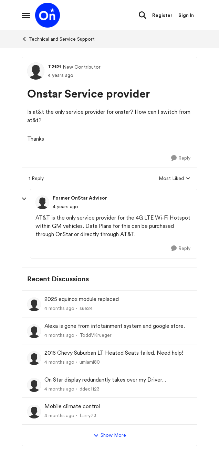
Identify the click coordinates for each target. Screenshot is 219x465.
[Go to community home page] (47, 15)
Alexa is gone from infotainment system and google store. (114, 326)
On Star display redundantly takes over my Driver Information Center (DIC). (103, 380)
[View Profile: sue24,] (34, 304)
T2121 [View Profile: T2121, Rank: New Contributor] (54, 66)
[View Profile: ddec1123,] (34, 385)
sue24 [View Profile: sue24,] (86, 308)
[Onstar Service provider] (65, 206)
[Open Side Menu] (25, 15)
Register (162, 15)
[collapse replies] (24, 199)
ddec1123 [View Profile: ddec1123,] (90, 388)
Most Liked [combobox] (174, 178)
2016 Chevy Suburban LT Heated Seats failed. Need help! (113, 353)
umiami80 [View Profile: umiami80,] (90, 362)
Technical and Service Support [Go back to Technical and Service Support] (58, 39)
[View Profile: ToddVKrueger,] (34, 331)
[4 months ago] (59, 308)
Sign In (186, 15)
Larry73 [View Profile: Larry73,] (88, 415)
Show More (109, 435)
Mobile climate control (72, 406)
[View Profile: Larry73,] (34, 411)
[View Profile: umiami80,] (34, 358)
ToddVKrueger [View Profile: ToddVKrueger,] (96, 335)
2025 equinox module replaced (81, 299)
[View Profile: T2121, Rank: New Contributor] (35, 71)
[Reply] (181, 158)
